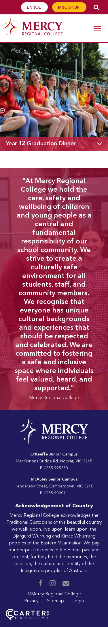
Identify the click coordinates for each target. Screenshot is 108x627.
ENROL (34, 7)
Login (78, 601)
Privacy (31, 601)
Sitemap (55, 601)
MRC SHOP (69, 7)
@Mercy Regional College (54, 594)
